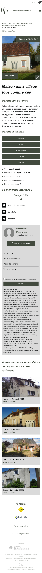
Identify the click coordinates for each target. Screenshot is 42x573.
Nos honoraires (28, 558)
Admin (16, 560)
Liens (34, 558)
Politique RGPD (23, 560)
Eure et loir (16, 23)
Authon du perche (26, 23)
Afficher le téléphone (21, 243)
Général (21, 138)
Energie (21, 156)
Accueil (4, 23)
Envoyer (21, 284)
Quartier (21, 162)
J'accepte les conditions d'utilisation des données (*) (21, 279)
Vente (9, 23)
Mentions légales (18, 558)
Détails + (21, 144)
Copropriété (21, 150)
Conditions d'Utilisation (24, 350)
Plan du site (9, 558)
